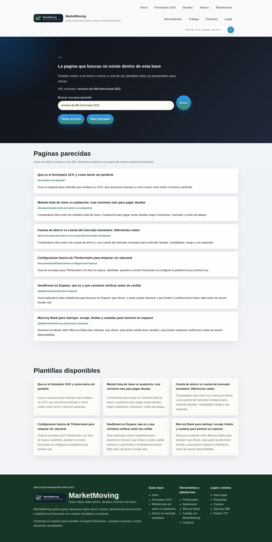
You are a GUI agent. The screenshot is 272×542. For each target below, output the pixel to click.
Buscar (184, 102)
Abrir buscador (100, 119)
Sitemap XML (222, 508)
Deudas (188, 7)
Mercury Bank (191, 508)
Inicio (143, 7)
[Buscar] (230, 29)
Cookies (219, 504)
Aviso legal (220, 495)
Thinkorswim (190, 499)
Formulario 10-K (165, 7)
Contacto (212, 19)
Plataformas (224, 7)
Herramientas (173, 19)
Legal (228, 19)
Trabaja (194, 19)
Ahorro (204, 7)
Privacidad (220, 499)
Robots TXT (221, 513)
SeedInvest (190, 504)
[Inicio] (77, 18)
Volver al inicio (71, 119)
